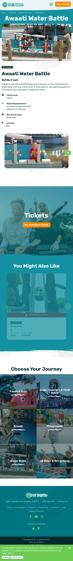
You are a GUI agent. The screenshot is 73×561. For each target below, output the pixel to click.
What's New (55, 507)
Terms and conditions (36, 542)
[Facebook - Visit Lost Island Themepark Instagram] (42, 517)
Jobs (64, 507)
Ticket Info (31, 507)
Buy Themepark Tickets (36, 225)
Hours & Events (19, 507)
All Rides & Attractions (54, 461)
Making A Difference (36, 511)
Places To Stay (43, 507)
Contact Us (62, 501)
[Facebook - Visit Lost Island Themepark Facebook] (30, 517)
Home (9, 507)
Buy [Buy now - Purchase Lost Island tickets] (63, 4)
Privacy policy (16, 557)
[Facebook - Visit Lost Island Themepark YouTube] (36, 517)
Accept (5, 557)
